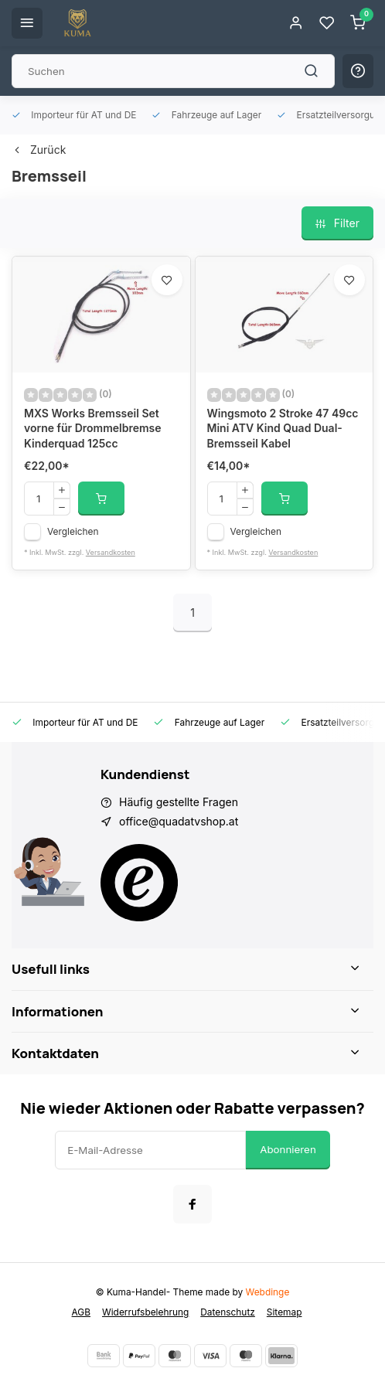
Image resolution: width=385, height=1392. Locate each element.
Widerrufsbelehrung (145, 1312)
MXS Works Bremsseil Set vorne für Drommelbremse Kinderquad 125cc (93, 428)
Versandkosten (110, 552)
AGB (81, 1312)
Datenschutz (227, 1312)
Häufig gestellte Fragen (178, 801)
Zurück (39, 149)
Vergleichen (73, 531)
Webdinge (268, 1292)
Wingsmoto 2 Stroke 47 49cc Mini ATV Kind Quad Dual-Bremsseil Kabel (283, 428)
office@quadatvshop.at (178, 821)
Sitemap (284, 1312)
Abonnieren (288, 1149)
